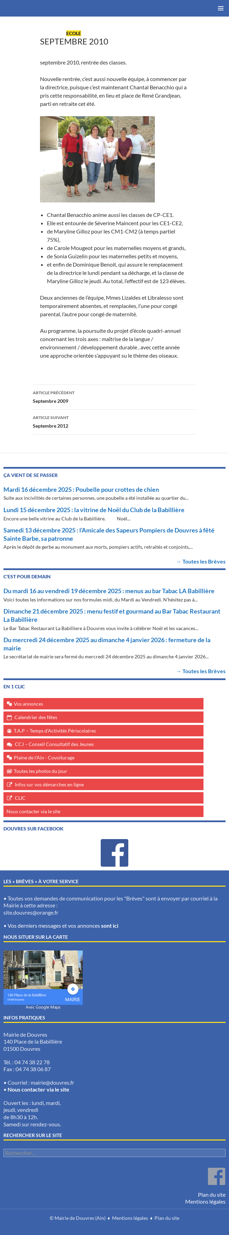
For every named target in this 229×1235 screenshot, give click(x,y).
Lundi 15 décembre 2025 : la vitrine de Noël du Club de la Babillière (94, 510)
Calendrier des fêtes (35, 717)
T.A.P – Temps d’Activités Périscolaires (55, 731)
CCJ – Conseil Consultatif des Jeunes (54, 744)
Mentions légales (205, 1201)
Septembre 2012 (114, 421)
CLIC (20, 798)
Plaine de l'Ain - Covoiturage (44, 757)
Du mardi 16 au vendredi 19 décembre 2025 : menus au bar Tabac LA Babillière (109, 591)
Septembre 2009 (114, 396)
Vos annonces (28, 704)
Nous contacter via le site (33, 811)
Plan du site (212, 1194)
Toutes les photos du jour (40, 771)
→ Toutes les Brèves (201, 561)
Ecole (73, 33)
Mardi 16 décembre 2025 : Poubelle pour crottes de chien (81, 489)
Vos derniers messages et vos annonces (63, 925)
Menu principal (220, 8)
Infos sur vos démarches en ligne (49, 784)
